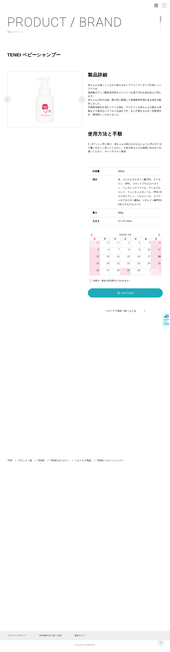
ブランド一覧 (25, 460)
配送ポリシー (80, 635)
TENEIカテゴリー (59, 460)
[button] (82, 99)
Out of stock (127, 293)
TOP (10, 460)
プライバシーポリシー (17, 635)
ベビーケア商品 (83, 460)
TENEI (41, 460)
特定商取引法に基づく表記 (50, 635)
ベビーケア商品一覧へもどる (120, 311)
